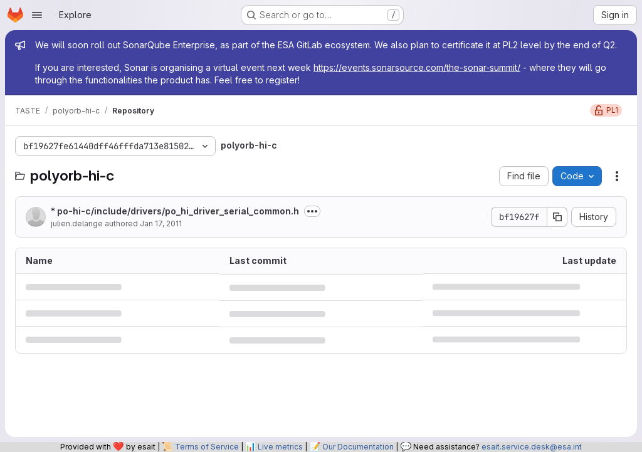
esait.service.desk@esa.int (532, 446)
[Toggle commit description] (312, 211)
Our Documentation (358, 446)
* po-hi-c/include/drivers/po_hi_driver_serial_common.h (175, 211)
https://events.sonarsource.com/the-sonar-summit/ (416, 67)
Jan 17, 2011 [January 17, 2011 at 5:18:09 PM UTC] (161, 223)
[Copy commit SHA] (557, 217)
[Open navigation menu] (37, 15)
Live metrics (280, 446)
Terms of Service (207, 446)
